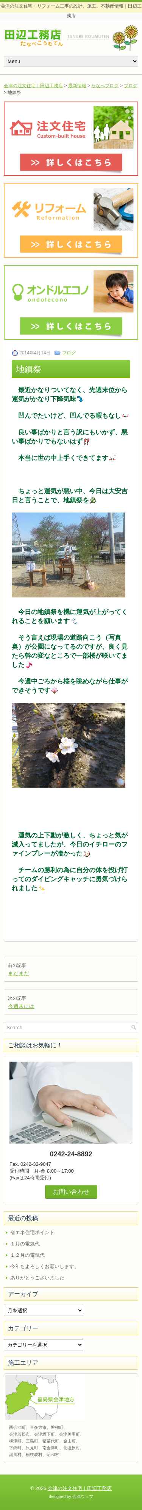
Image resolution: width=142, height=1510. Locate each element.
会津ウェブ (82, 1496)
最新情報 (77, 85)
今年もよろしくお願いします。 (44, 1266)
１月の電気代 (25, 1244)
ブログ (130, 85)
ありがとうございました (37, 1278)
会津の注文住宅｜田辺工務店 (33, 85)
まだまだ (18, 973)
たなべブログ (105, 85)
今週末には (21, 1006)
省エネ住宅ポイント (32, 1232)
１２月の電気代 (27, 1255)
